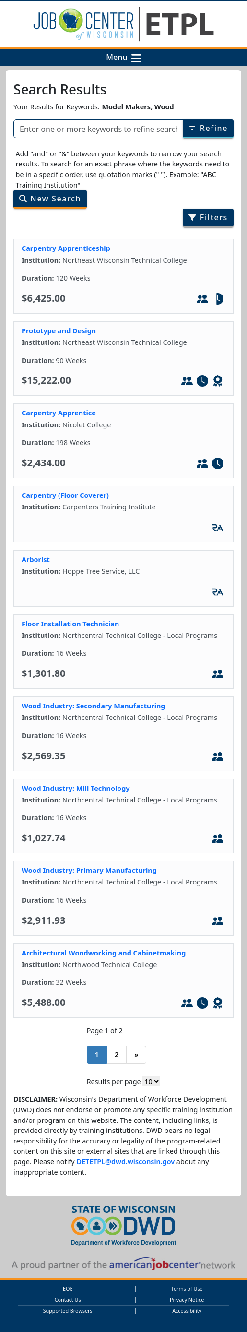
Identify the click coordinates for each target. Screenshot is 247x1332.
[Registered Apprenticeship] (217, 529)
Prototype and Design (59, 330)
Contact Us (68, 1299)
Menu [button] (118, 57)
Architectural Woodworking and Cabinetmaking (104, 952)
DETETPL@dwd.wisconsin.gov (125, 1161)
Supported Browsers (68, 1310)
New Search (50, 198)
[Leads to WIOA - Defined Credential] (217, 382)
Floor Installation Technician (70, 623)
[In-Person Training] (202, 300)
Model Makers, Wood (138, 106)
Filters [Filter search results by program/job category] (208, 217)
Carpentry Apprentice (59, 412)
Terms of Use (187, 1288)
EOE (67, 1288)
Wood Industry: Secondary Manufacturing (93, 705)
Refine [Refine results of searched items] (208, 128)
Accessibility (186, 1310)
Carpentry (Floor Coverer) (65, 495)
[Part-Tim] (217, 300)
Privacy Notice (187, 1299)
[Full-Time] (202, 382)
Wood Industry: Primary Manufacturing (89, 870)
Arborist (36, 559)
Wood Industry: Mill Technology (76, 788)
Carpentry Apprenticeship (66, 248)
